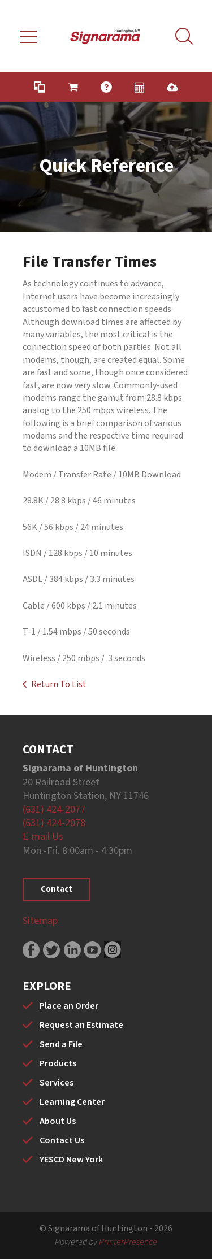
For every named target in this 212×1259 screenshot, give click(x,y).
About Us (58, 1121)
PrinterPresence (128, 1242)
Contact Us (62, 1140)
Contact (56, 889)
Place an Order (69, 1006)
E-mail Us (43, 837)
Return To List (58, 684)
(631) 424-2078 (54, 823)
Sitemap (40, 921)
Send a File (61, 1044)
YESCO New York (71, 1159)
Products (58, 1063)
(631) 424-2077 (54, 809)
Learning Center (72, 1102)
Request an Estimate (81, 1025)
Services (56, 1082)
